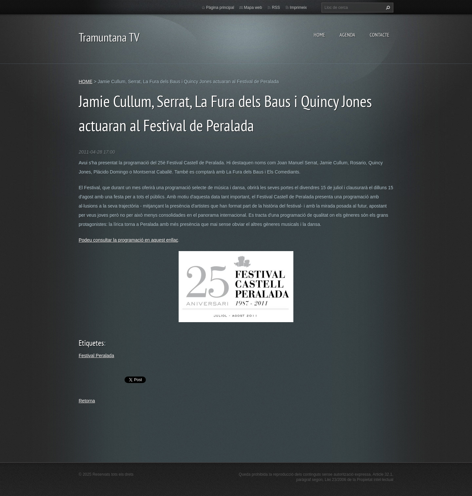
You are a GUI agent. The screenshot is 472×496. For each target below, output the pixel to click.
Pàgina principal (220, 7)
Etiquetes (91, 343)
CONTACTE (379, 34)
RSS (276, 7)
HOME (319, 34)
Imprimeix (298, 7)
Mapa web (253, 7)
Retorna (87, 400)
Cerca (387, 7)
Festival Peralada (96, 355)
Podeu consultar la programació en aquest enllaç (128, 240)
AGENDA (347, 34)
